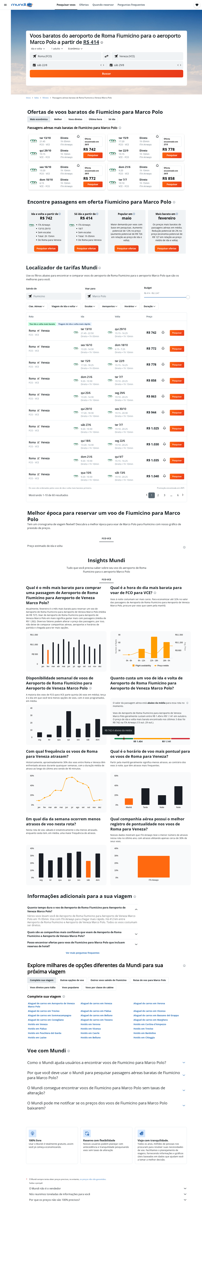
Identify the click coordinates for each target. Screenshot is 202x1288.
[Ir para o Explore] (5, 41)
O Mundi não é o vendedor (108, 1188)
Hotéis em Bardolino (145, 1033)
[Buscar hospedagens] (5, 21)
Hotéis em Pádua (37, 1028)
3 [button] (164, 495)
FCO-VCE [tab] (106, 538)
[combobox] (38, 48)
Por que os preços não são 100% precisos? (108, 1200)
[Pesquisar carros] (5, 28)
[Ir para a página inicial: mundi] (22, 5)
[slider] (188, 297)
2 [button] (158, 495)
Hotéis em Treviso (143, 1028)
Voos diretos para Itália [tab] (42, 987)
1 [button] (151, 495)
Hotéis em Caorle (90, 1033)
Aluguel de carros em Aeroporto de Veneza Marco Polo (51, 1005)
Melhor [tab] (58, 119)
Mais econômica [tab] (39, 119)
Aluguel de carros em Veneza (96, 1003)
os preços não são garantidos (93, 1179)
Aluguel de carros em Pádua (96, 1010)
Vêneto (45, 97)
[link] (46, 248)
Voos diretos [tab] (75, 119)
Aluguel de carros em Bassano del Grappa (156, 1015)
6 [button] (178, 495)
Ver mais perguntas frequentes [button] (82, 952)
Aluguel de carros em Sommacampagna (49, 1015)
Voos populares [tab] (70, 987)
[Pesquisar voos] (5, 14)
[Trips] (5, 50)
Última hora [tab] (95, 119)
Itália (36, 97)
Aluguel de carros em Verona (149, 1003)
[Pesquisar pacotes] (5, 34)
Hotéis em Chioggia (144, 1037)
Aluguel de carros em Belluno (97, 1015)
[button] (5, 4)
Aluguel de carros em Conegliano (46, 1019)
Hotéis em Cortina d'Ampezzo (150, 1024)
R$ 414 (91, 42)
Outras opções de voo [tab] (72, 980)
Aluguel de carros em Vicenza (149, 1010)
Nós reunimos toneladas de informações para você (108, 1194)
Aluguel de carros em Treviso (43, 1010)
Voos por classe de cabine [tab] (99, 987)
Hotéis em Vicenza (91, 1028)
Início (28, 97)
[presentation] (101, 42)
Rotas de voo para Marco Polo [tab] (149, 980)
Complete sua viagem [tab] (41, 980)
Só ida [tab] (112, 119)
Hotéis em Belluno (91, 1037)
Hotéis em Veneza (38, 1024)
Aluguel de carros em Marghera (151, 1019)
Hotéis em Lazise (37, 1037)
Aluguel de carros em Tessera (97, 1019)
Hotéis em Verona (90, 1024)
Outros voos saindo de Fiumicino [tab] (109, 980)
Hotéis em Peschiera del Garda (44, 1033)
